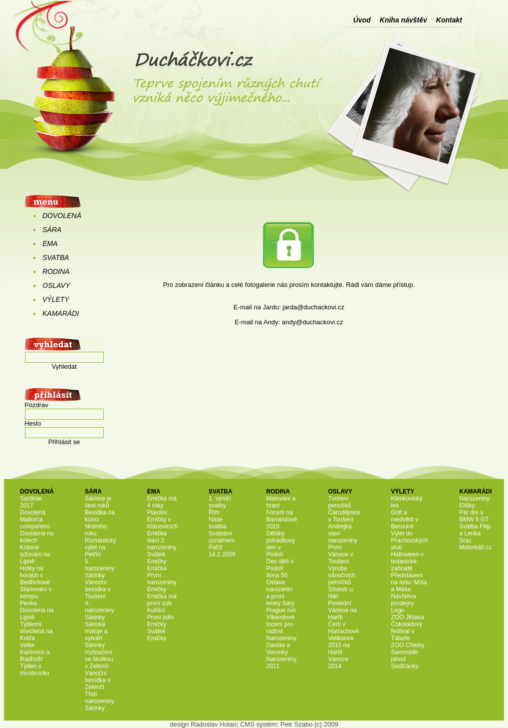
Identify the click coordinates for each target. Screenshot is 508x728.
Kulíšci (156, 610)
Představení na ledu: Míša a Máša (409, 582)
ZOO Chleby (408, 645)
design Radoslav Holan (203, 724)
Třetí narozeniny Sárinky (99, 701)
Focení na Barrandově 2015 (281, 519)
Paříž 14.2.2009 (222, 551)
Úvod (362, 20)
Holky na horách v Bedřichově (35, 575)
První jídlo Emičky (160, 621)
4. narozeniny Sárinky (99, 610)
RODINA (55, 271)
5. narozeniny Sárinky (99, 568)
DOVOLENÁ (61, 216)
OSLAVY (56, 285)
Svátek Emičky (157, 558)
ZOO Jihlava (408, 617)
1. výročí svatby (220, 502)
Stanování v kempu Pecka (35, 596)
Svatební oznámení (222, 537)
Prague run (280, 610)
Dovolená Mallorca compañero (35, 519)
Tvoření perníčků (339, 502)
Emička (157, 568)
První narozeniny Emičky (162, 582)
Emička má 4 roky (162, 502)
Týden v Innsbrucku (34, 670)
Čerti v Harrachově (343, 628)
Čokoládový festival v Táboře (407, 631)
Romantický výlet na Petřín (100, 547)
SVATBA (55, 257)
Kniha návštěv (403, 20)
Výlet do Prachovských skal (410, 540)
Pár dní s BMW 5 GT (474, 516)
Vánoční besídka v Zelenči (97, 680)
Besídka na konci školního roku (100, 523)
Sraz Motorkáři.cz (475, 544)
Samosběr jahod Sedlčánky (405, 659)
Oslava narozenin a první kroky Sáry (280, 593)
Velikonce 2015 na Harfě (341, 645)
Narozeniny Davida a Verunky (281, 645)
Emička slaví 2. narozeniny (162, 540)
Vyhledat (63, 366)
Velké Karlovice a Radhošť (34, 652)
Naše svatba (217, 523)
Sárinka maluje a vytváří (96, 631)
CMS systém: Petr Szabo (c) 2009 (289, 724)
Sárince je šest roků (98, 502)
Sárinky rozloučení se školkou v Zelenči (99, 656)
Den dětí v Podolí (279, 565)
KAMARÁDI (60, 313)
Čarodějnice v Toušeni (344, 516)
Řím (214, 512)
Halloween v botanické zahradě (407, 561)
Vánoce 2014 (338, 663)
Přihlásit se (64, 442)
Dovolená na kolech (36, 537)
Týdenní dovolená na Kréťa (36, 631)
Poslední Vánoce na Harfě (342, 610)
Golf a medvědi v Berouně (405, 519)
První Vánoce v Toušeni (340, 554)
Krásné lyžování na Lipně (35, 554)
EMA (49, 243)
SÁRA (51, 230)
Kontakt (449, 20)
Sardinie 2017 (31, 502)
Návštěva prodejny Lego (403, 603)
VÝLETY (55, 299)
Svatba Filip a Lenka (475, 530)
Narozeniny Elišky (474, 502)
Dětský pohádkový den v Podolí (280, 544)
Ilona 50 (276, 575)
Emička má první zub (162, 600)
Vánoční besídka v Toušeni (97, 589)
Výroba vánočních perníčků (342, 575)
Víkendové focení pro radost (280, 624)
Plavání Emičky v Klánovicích (162, 519)
